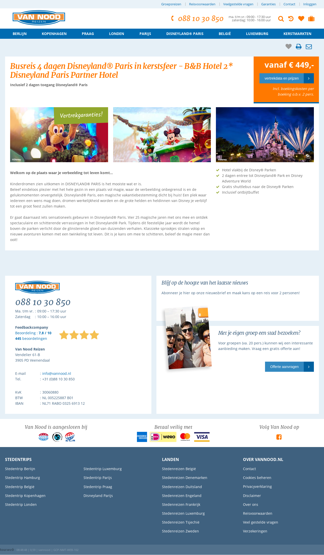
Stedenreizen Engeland (181, 495)
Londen (116, 33)
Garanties (268, 4)
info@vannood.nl (56, 373)
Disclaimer (252, 495)
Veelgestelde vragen (238, 4)
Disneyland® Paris (185, 33)
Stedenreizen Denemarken (184, 477)
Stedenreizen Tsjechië (180, 522)
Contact (289, 4)
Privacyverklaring (257, 486)
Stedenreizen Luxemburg (183, 513)
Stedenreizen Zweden (180, 531)
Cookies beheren (257, 477)
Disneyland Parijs (98, 495)
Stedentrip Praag (98, 486)
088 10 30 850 (197, 19)
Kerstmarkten (297, 33)
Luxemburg (257, 33)
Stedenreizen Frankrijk (181, 504)
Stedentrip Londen (21, 504)
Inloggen (309, 4)
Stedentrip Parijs (98, 477)
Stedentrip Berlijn (20, 468)
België (225, 33)
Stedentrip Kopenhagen (25, 495)
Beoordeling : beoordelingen (33, 335)
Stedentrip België (19, 486)
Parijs (145, 33)
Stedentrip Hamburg (22, 477)
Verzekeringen (255, 531)
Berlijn (20, 33)
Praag (88, 33)
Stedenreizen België (179, 468)
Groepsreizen (171, 4)
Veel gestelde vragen (260, 522)
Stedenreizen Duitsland (182, 486)
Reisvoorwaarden (202, 4)
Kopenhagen (54, 33)
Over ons (250, 504)
